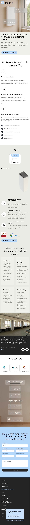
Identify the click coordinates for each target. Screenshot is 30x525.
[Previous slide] (23, 349)
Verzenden (15, 470)
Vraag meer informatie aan (9, 52)
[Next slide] (27, 349)
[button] (1, 349)
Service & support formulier (8, 489)
